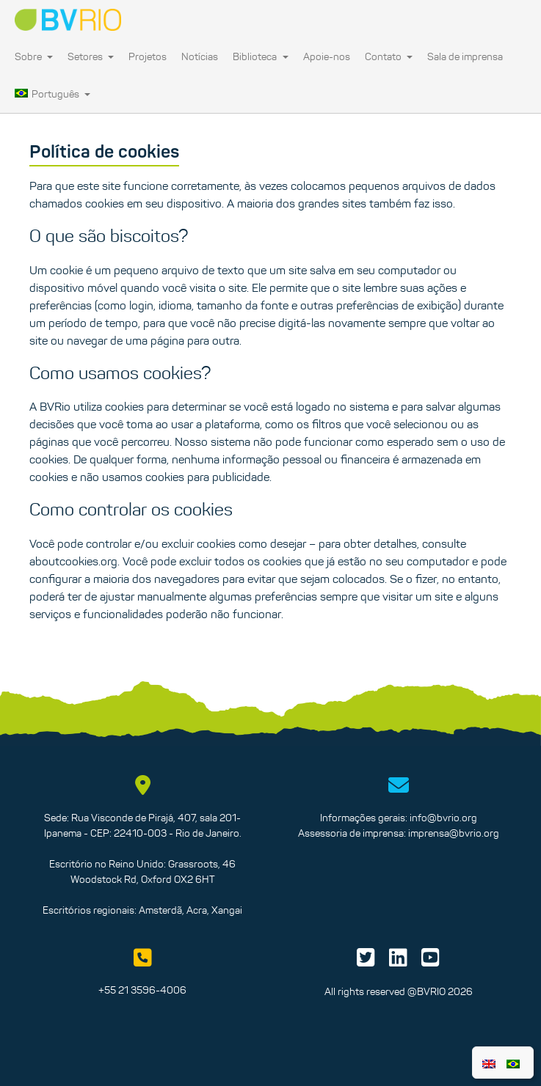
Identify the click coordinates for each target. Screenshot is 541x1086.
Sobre (34, 56)
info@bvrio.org (443, 817)
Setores (91, 56)
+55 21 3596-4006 (142, 990)
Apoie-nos (326, 56)
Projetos (147, 56)
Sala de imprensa (465, 56)
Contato (389, 56)
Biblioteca (260, 56)
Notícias (199, 56)
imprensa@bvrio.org (453, 833)
